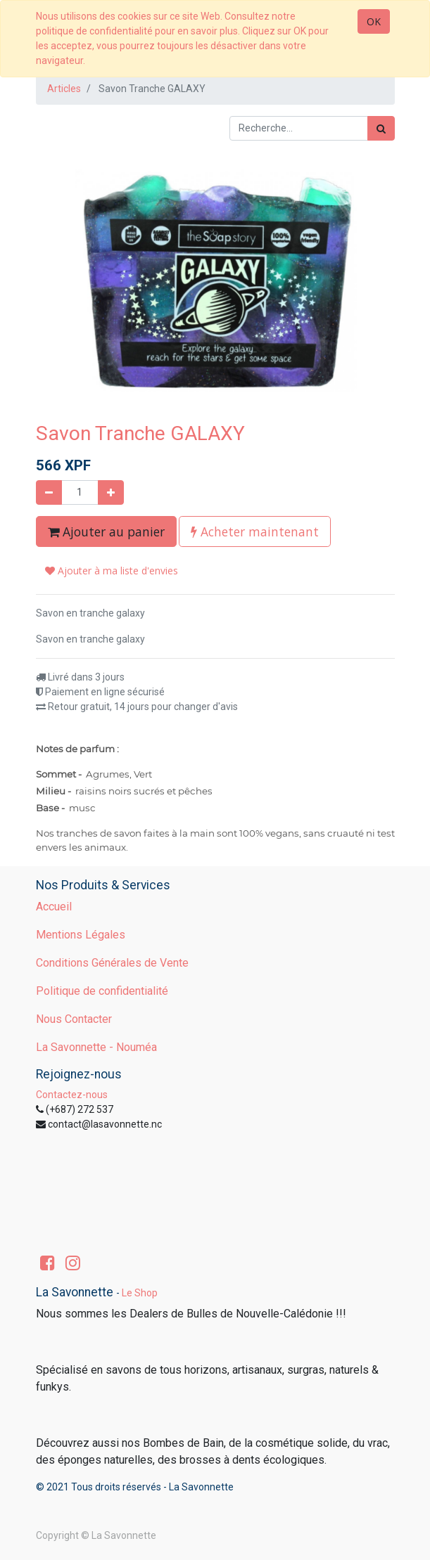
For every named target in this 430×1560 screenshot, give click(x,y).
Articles (64, 88)
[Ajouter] (111, 492)
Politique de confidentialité (102, 991)
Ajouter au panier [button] (106, 531)
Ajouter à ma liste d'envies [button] (111, 570)
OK (374, 21)
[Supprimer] (49, 492)
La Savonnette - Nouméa (96, 1047)
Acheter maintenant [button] (255, 531)
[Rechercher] (381, 128)
